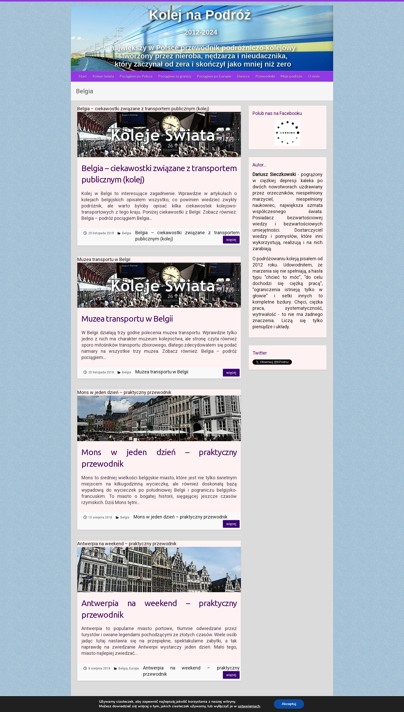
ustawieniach (249, 706)
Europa (134, 668)
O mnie (314, 76)
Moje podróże (291, 76)
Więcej (231, 240)
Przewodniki (265, 76)
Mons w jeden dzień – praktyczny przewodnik (159, 457)
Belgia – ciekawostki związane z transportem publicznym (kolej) (159, 173)
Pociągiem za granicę (174, 76)
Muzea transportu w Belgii (127, 318)
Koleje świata (103, 76)
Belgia (126, 233)
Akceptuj (289, 703)
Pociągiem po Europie (214, 76)
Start (83, 76)
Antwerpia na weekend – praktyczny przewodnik (159, 608)
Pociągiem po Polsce (136, 76)
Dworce (243, 76)
